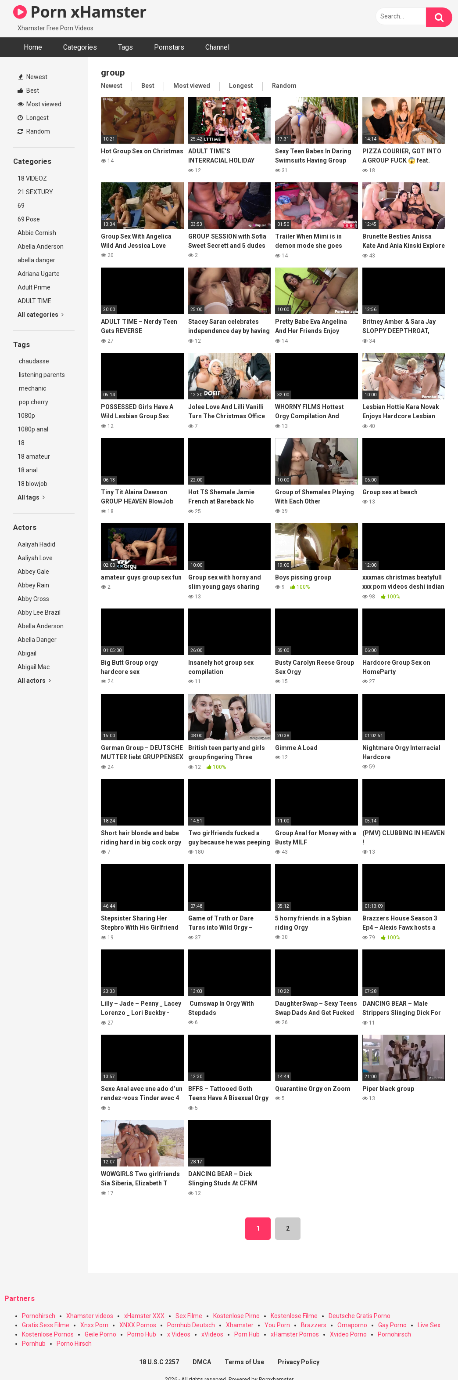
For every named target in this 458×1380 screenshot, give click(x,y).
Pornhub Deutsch (191, 1325)
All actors (34, 680)
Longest (33, 117)
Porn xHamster (80, 11)
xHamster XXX (144, 1315)
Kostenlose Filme (294, 1315)
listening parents (41, 374)
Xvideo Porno (348, 1334)
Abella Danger (37, 639)
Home (33, 47)
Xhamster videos (89, 1315)
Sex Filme (188, 1315)
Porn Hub (247, 1334)
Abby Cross (33, 598)
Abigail (27, 653)
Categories (80, 47)
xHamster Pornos (295, 1334)
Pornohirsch (38, 1315)
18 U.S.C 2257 (159, 1362)
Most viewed (39, 104)
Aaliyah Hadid (36, 544)
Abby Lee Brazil (39, 612)
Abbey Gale (33, 571)
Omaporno (352, 1325)
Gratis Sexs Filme (45, 1325)
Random (34, 131)
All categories (41, 314)
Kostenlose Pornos (48, 1334)
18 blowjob (32, 483)
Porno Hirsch (74, 1343)
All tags (31, 497)
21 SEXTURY (35, 192)
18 (21, 442)
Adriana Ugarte (39, 273)
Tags (125, 47)
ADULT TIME (34, 300)
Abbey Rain (33, 585)
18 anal (28, 470)
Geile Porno (100, 1334)
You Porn (277, 1325)
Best (28, 90)
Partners (19, 1298)
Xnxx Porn (94, 1325)
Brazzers (313, 1325)
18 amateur (34, 456)
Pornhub (34, 1343)
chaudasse (33, 361)
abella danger (36, 260)
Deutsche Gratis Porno (359, 1315)
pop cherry (33, 402)
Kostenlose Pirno (236, 1315)
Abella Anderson (41, 246)
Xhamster (240, 1325)
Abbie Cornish (37, 232)
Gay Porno (392, 1325)
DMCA (202, 1362)
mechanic (32, 388)
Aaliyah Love (35, 557)
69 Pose (29, 219)
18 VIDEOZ (32, 178)
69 (21, 205)
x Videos (178, 1334)
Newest (32, 76)
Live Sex (429, 1325)
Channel (217, 47)
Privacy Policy (298, 1362)
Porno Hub (141, 1334)
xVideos (212, 1334)
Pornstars (169, 47)
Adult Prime (34, 287)
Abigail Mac (34, 666)
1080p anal (33, 429)
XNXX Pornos (137, 1325)
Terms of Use (244, 1362)
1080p (26, 415)
